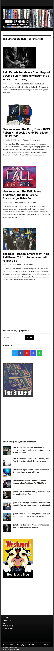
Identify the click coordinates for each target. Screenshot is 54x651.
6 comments (28, 265)
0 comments (39, 83)
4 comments (35, 140)
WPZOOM (15, 650)
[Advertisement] (27, 307)
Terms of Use (8, 628)
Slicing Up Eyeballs (24, 645)
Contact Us (7, 620)
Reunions (29, 83)
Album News (21, 83)
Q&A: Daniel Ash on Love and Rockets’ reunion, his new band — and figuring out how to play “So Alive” (31, 450)
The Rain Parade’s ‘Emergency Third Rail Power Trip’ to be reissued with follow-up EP (26, 257)
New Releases (24, 140)
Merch (5, 623)
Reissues (19, 265)
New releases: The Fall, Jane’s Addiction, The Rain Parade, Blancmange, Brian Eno (22, 195)
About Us (6, 618)
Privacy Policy (8, 625)
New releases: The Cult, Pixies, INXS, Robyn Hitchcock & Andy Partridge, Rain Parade (27, 133)
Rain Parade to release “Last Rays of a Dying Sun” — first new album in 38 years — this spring (26, 76)
